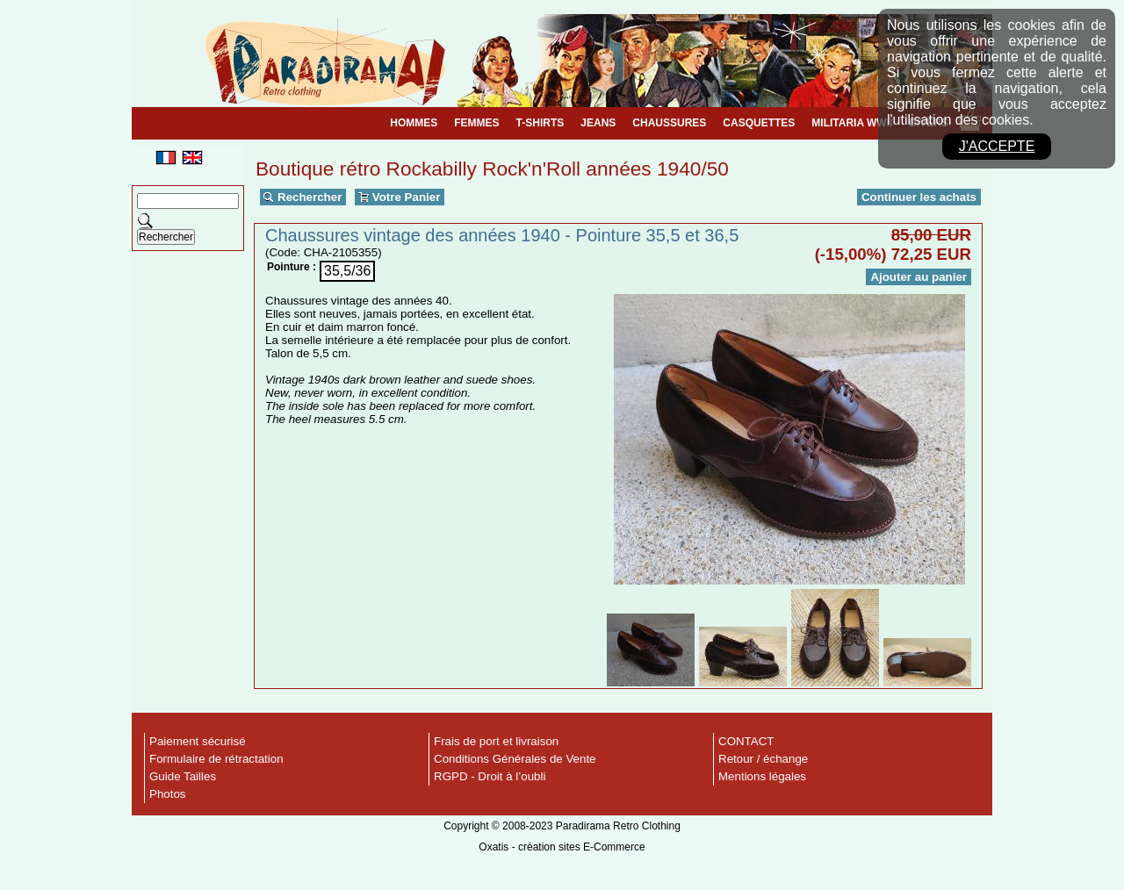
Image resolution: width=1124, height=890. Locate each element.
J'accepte (997, 146)
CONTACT (746, 741)
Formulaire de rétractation (216, 758)
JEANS (598, 123)
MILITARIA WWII (851, 123)
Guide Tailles (182, 776)
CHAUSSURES (669, 123)
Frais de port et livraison (496, 741)
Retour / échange (763, 758)
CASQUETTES (759, 123)
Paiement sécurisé (197, 741)
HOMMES (413, 123)
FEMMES (476, 123)
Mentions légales (762, 776)
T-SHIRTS (540, 123)
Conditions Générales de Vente (515, 758)
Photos (167, 793)
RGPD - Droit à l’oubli (489, 776)
